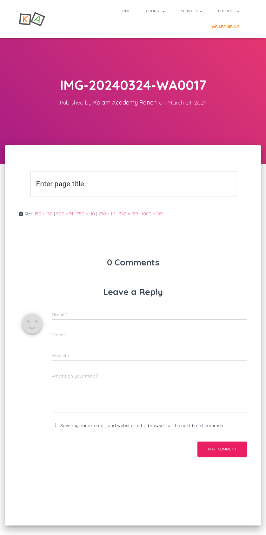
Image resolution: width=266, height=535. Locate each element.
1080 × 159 (152, 214)
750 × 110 (86, 214)
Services (191, 11)
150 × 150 (43, 214)
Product (228, 11)
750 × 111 (106, 214)
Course (155, 11)
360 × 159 (128, 214)
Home (125, 11)
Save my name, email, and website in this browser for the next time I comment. (143, 425)
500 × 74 (64, 214)
